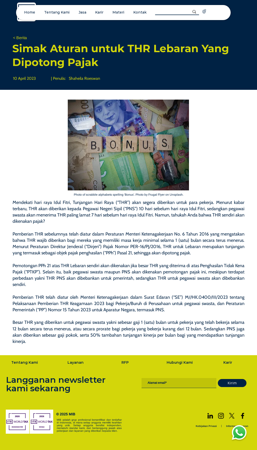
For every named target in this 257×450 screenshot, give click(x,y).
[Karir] (228, 362)
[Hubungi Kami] (180, 362)
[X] (232, 416)
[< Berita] (29, 38)
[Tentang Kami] (25, 362)
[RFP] (125, 362)
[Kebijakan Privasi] (206, 426)
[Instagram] (221, 416)
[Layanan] (76, 362)
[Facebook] (242, 416)
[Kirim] (232, 383)
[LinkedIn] (210, 416)
